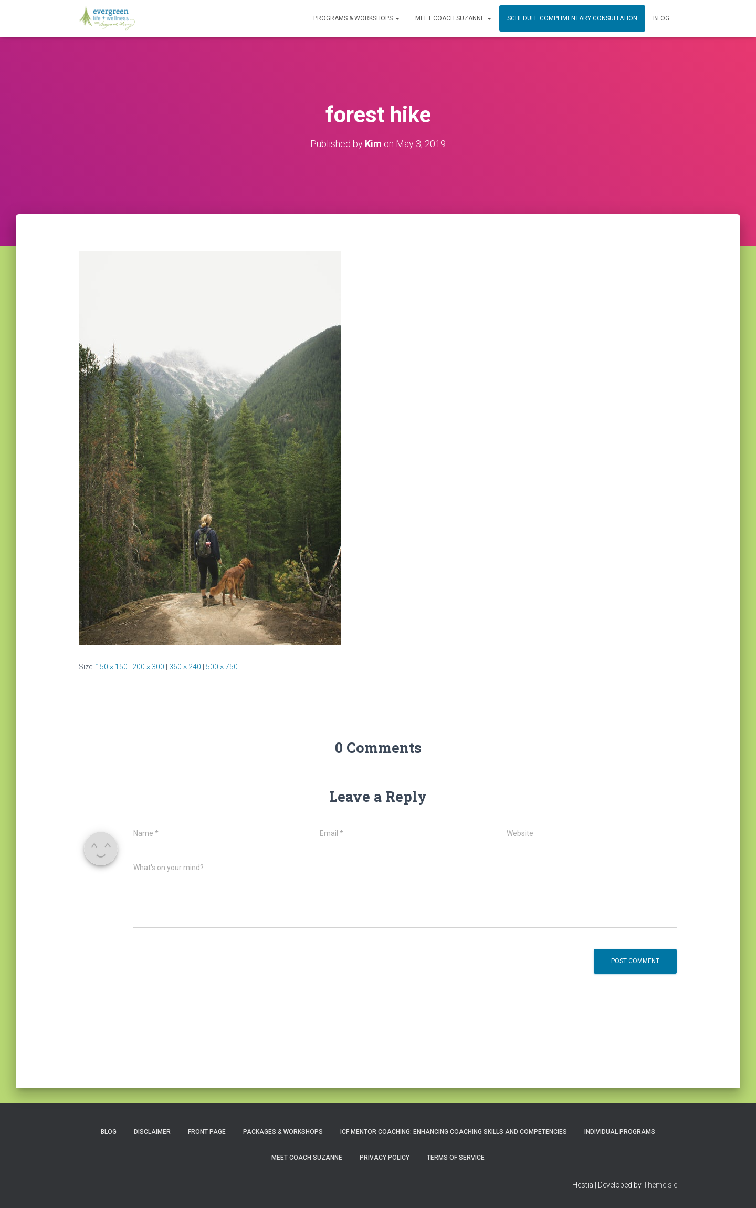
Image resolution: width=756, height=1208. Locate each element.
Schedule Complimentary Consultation (572, 18)
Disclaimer (152, 1131)
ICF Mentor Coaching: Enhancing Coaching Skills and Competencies (453, 1131)
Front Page (207, 1131)
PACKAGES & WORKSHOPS (283, 1131)
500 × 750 (222, 667)
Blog (661, 18)
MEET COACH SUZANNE (453, 18)
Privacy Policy (385, 1157)
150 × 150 (112, 667)
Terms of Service (456, 1157)
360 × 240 (185, 667)
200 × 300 (148, 667)
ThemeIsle (660, 1185)
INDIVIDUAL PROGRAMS (619, 1131)
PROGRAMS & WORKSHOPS (356, 18)
